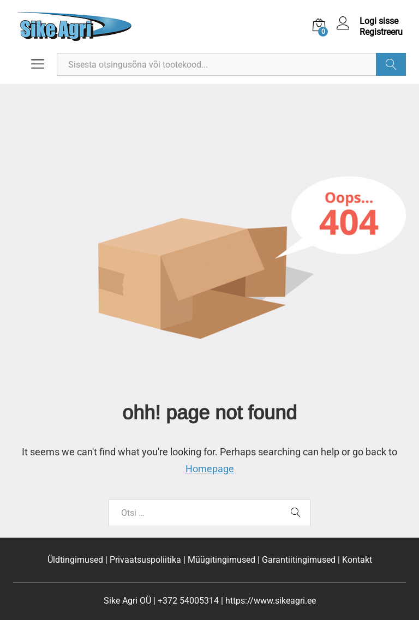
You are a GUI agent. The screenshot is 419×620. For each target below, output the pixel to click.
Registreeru (381, 32)
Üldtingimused (75, 560)
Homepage (209, 468)
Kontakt (357, 560)
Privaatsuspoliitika (145, 560)
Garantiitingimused (299, 560)
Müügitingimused (221, 560)
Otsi (391, 64)
